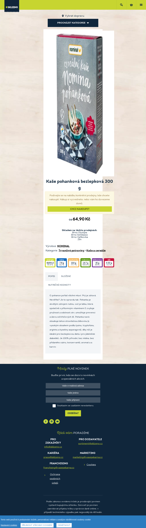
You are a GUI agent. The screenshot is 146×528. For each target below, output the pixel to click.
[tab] (51, 276)
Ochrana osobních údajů (55, 478)
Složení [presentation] (66, 276)
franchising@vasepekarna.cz (58, 468)
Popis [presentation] (51, 276)
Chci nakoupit (79, 209)
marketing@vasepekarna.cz (88, 457)
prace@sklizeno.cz (53, 457)
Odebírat (73, 413)
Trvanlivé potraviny (71, 250)
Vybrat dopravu (74, 16)
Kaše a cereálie (96, 250)
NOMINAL (63, 246)
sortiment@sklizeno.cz (90, 444)
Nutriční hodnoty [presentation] (59, 285)
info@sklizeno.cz (53, 447)
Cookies (91, 465)
